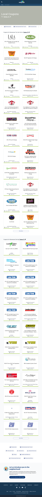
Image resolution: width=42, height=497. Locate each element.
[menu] (1, 2)
